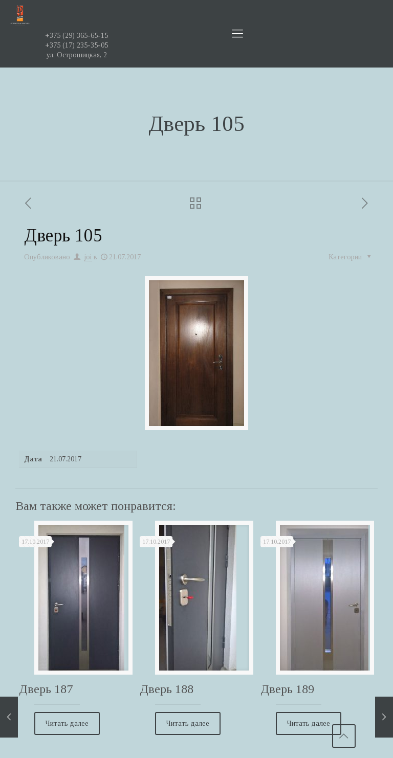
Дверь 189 (287, 689)
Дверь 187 (46, 689)
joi (88, 257)
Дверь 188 (166, 689)
